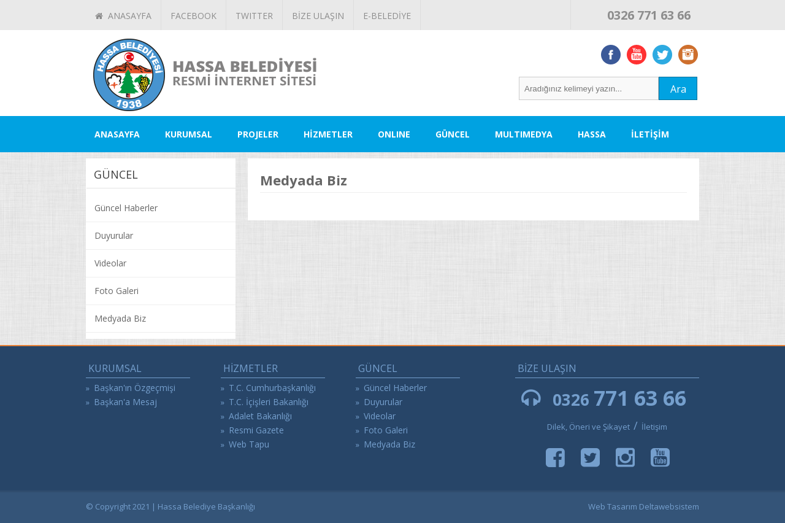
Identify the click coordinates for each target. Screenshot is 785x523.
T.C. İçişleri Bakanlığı (268, 402)
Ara (678, 89)
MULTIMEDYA (524, 134)
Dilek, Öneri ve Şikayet (588, 426)
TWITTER (254, 15)
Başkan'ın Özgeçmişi (134, 387)
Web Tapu (249, 444)
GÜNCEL (452, 134)
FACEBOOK (193, 15)
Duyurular (113, 235)
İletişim (654, 426)
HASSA (592, 134)
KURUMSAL (188, 134)
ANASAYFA (123, 15)
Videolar (110, 263)
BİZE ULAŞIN (318, 15)
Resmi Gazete (256, 430)
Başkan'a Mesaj (125, 402)
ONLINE (394, 134)
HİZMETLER (328, 134)
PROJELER (257, 134)
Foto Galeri (116, 290)
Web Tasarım (612, 506)
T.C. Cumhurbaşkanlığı (272, 387)
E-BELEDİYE (387, 15)
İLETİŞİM (650, 134)
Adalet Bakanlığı (260, 416)
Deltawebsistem (669, 506)
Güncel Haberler (126, 208)
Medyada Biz (120, 318)
